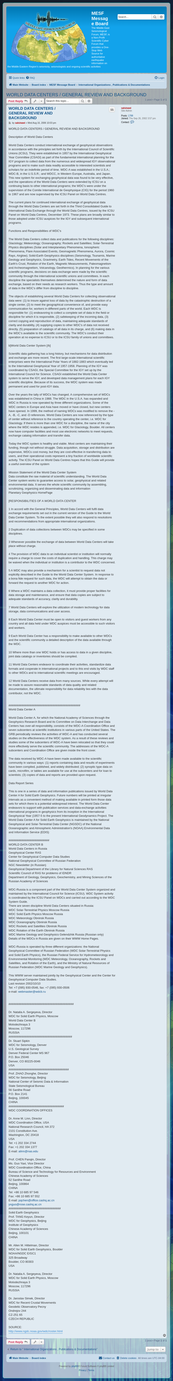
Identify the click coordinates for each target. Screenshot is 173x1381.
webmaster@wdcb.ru (32, 991)
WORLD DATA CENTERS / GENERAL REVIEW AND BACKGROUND (76, 94)
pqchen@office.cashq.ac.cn (36, 1200)
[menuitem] (30, 78)
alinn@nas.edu (28, 1151)
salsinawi (126, 108)
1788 (130, 115)
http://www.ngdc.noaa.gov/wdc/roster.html (36, 1331)
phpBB (74, 1366)
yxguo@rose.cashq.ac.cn (25, 1204)
